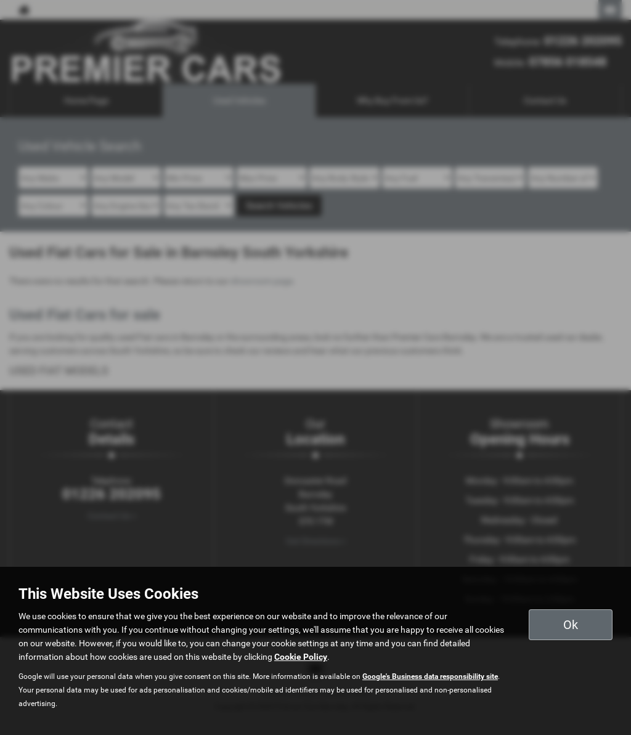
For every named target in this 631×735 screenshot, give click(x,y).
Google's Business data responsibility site (430, 676)
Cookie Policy (300, 657)
